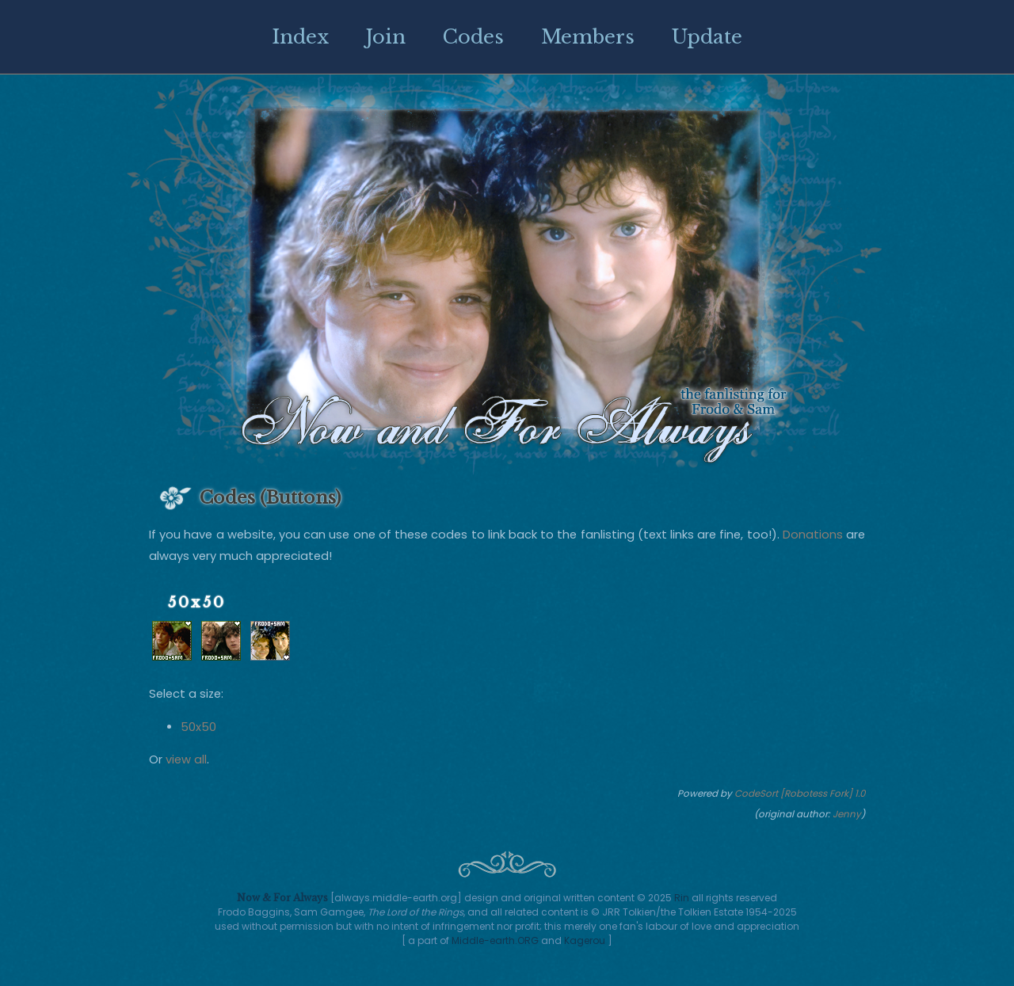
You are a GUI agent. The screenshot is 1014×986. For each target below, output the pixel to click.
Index (300, 36)
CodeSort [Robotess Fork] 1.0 (799, 793)
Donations (813, 534)
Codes (473, 36)
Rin (681, 897)
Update (707, 36)
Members (588, 36)
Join (386, 36)
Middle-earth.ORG (495, 940)
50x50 (198, 727)
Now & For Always (282, 898)
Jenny (847, 814)
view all (186, 759)
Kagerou (584, 940)
